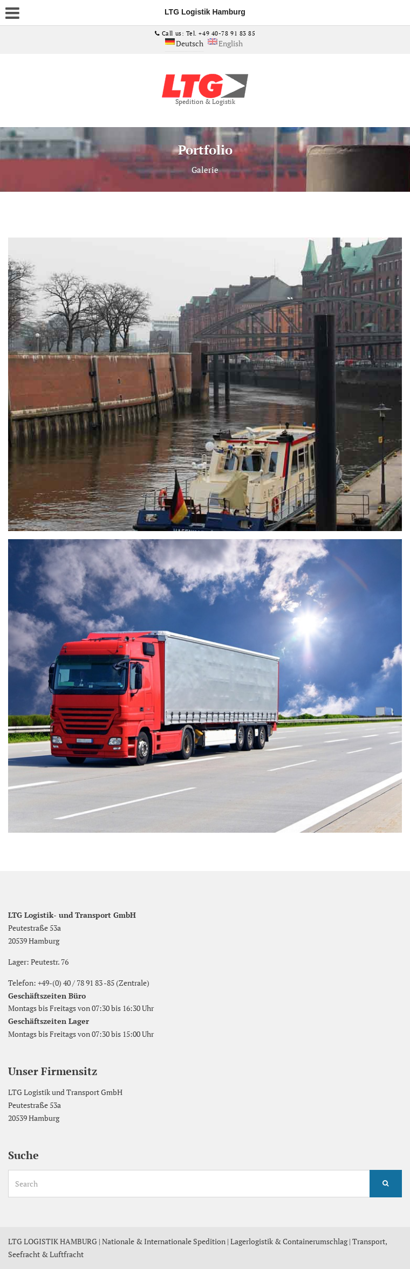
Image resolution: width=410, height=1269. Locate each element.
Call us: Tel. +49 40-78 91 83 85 (207, 33)
